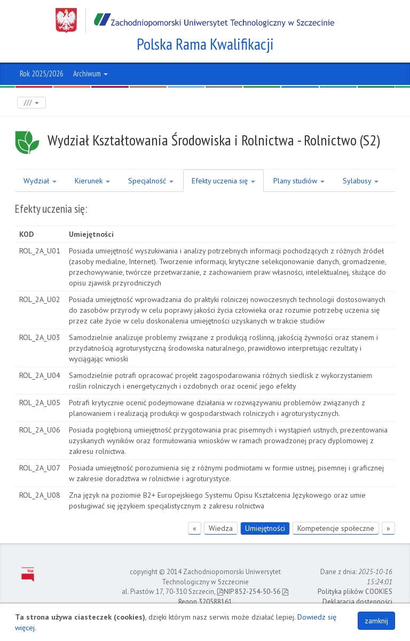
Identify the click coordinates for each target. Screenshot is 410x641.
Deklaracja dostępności (357, 601)
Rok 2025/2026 (42, 73)
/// (31, 102)
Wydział (40, 181)
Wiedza (221, 528)
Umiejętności (265, 528)
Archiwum (90, 73)
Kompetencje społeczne (335, 528)
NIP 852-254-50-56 (248, 591)
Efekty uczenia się (223, 181)
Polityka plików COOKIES (355, 591)
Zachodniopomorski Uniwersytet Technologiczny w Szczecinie (195, 20)
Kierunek (92, 181)
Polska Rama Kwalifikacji (205, 44)
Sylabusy (361, 181)
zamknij (376, 620)
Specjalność (151, 181)
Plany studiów (299, 181)
